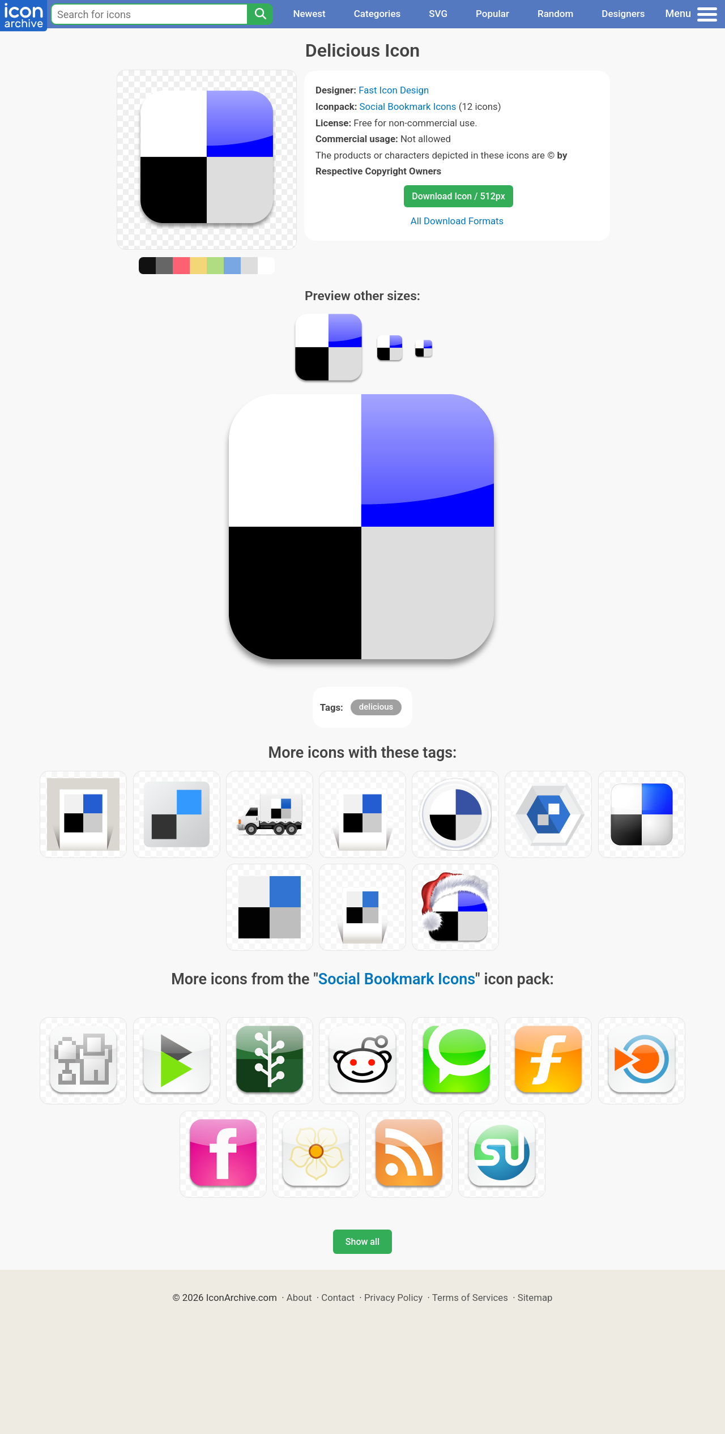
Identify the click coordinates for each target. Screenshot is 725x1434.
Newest (309, 13)
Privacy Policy (393, 1297)
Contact (338, 1297)
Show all (362, 1241)
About (299, 1297)
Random (555, 13)
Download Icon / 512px (458, 196)
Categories (377, 13)
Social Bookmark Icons (408, 106)
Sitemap (535, 1297)
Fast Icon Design (394, 90)
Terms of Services (470, 1297)
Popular (492, 13)
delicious (376, 707)
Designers (623, 13)
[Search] (260, 14)
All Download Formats (457, 221)
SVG (438, 13)
